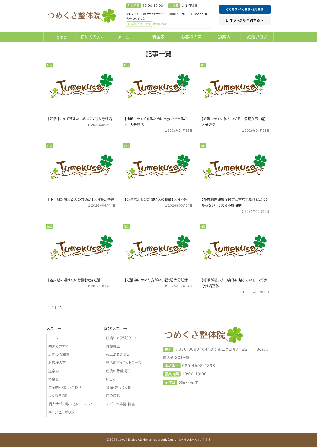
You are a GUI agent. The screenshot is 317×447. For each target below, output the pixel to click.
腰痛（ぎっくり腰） (119, 387)
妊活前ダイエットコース (123, 362)
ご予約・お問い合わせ (64, 387)
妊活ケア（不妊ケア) (121, 338)
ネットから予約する (245, 20)
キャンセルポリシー (63, 412)
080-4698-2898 (245, 9)
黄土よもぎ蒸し (118, 354)
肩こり (111, 379)
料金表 (53, 379)
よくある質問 (58, 395)
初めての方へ (58, 346)
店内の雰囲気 (58, 354)
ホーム (53, 338)
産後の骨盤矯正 (118, 371)
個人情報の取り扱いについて (70, 404)
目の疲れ (113, 395)
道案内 (53, 371)
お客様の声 (57, 362)
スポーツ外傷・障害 (120, 404)
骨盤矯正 (113, 346)
